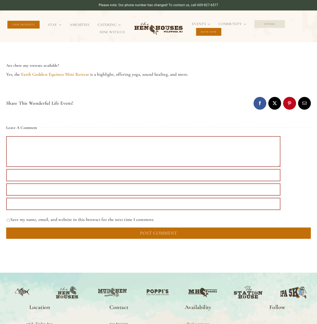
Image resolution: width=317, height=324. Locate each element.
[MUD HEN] (112, 286)
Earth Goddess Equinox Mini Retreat (54, 74)
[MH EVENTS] (202, 286)
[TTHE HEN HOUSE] (67, 286)
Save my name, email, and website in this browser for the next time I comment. (82, 219)
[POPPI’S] (157, 286)
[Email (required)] (143, 189)
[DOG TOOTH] (22, 286)
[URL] (143, 204)
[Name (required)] (143, 175)
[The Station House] (248, 286)
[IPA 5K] (293, 286)
